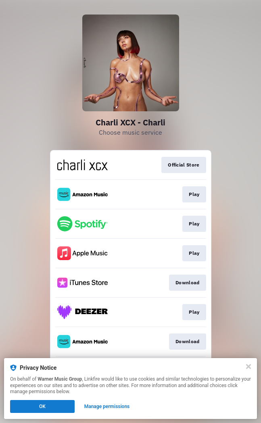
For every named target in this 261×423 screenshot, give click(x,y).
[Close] (248, 366)
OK (42, 406)
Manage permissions (107, 406)
